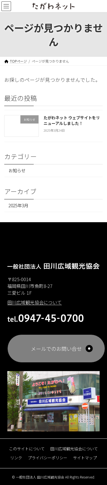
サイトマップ (85, 457)
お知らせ (16, 170)
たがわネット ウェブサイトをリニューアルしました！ (72, 120)
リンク (16, 457)
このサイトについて (27, 448)
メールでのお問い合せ (56, 348)
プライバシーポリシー (47, 457)
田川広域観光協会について (74, 448)
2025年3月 (18, 205)
